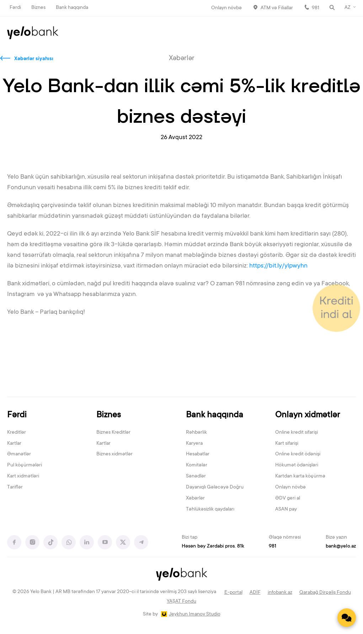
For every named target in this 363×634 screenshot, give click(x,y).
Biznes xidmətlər (114, 454)
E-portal (233, 593)
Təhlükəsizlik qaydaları (210, 509)
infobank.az (280, 593)
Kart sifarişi (286, 444)
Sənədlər (196, 476)
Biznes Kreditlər (113, 432)
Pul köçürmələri (24, 465)
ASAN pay (286, 509)
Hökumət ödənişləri (296, 465)
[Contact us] (346, 617)
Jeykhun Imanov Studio (194, 614)
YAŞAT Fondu (181, 601)
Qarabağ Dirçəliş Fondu (325, 593)
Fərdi (15, 8)
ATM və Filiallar (277, 8)
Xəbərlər (195, 498)
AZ (348, 8)
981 (315, 8)
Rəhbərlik (196, 432)
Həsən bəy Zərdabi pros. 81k (213, 546)
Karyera (194, 444)
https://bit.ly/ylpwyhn (279, 266)
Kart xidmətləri (23, 476)
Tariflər (15, 487)
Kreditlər (16, 432)
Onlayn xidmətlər (307, 415)
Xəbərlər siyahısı (33, 59)
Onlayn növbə (226, 8)
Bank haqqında (72, 8)
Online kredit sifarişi (296, 432)
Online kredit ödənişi (297, 454)
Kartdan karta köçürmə (300, 476)
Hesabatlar (197, 454)
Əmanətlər (19, 454)
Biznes (38, 8)
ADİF (255, 593)
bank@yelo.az (341, 546)
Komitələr (196, 465)
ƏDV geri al (287, 498)
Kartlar (14, 444)
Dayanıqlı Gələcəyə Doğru (215, 487)
